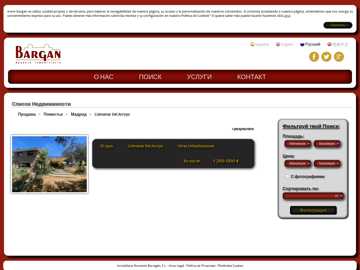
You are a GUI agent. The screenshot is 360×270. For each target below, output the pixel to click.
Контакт (251, 76)
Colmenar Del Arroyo (112, 114)
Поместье (53, 114)
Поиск (150, 76)
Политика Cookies (230, 265)
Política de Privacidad (200, 265)
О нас (103, 76)
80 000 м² (192, 161)
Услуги (199, 76)
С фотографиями (308, 176)
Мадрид (78, 114)
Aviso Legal (176, 265)
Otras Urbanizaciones (196, 146)
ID (106, 146)
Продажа (27, 114)
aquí (287, 16)
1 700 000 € (225, 161)
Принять (338, 25)
